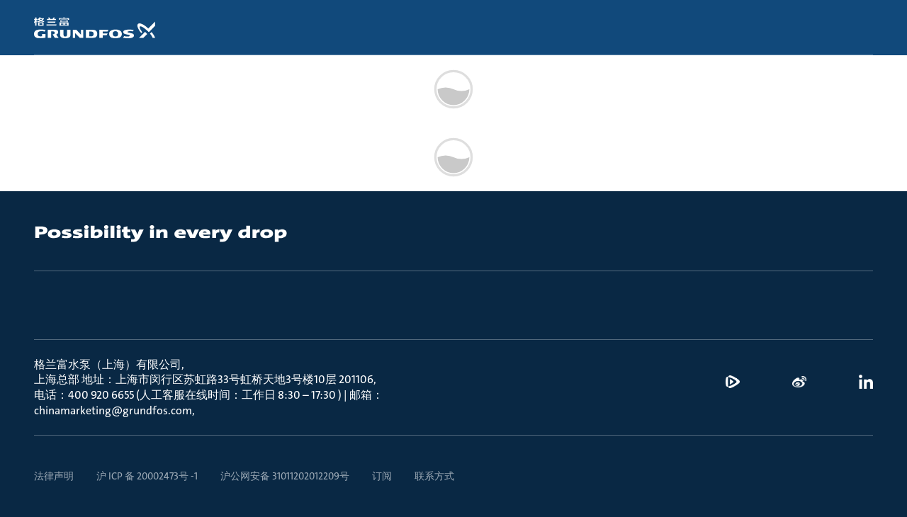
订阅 (382, 476)
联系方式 (434, 476)
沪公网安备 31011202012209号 (284, 476)
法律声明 (54, 476)
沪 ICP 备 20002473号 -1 (147, 476)
